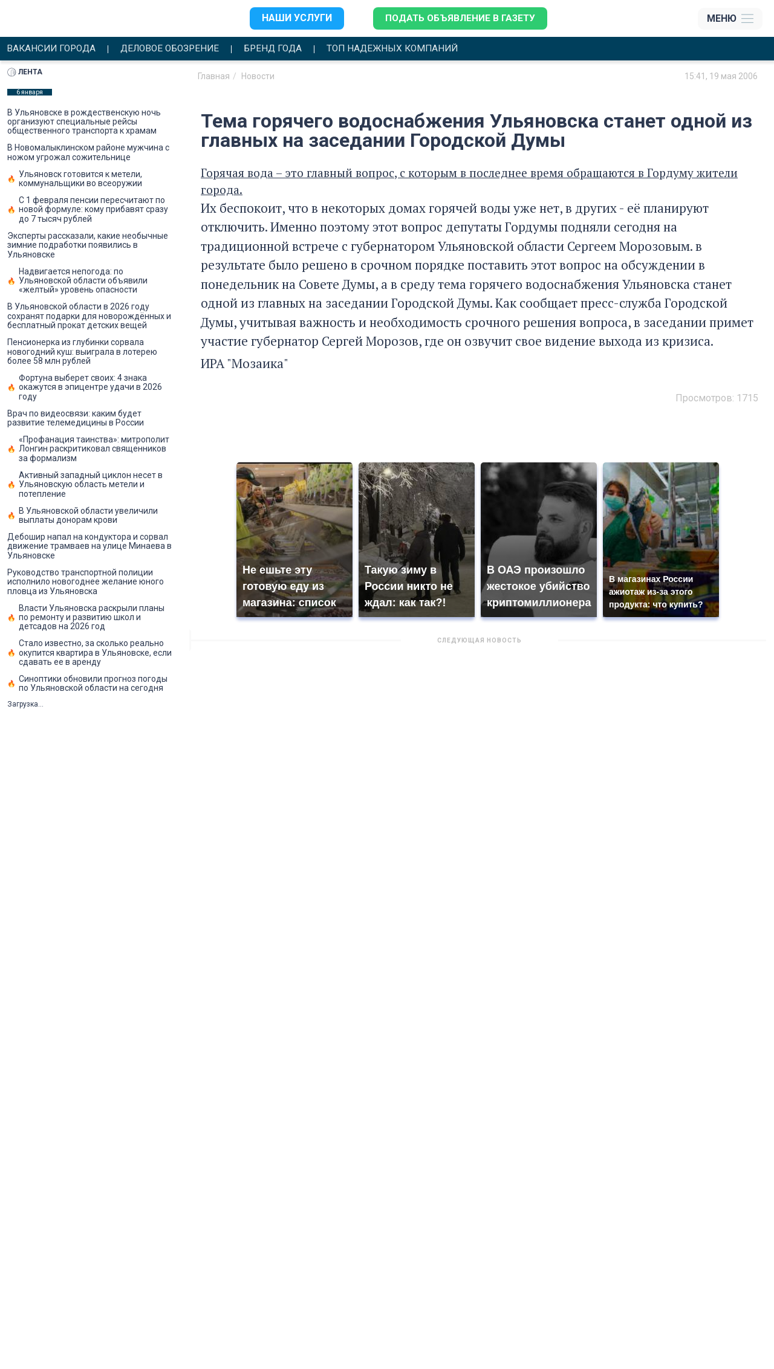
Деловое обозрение (177, 49)
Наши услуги (294, 18)
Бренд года (284, 49)
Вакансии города (53, 49)
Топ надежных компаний (408, 49)
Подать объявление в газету (459, 18)
